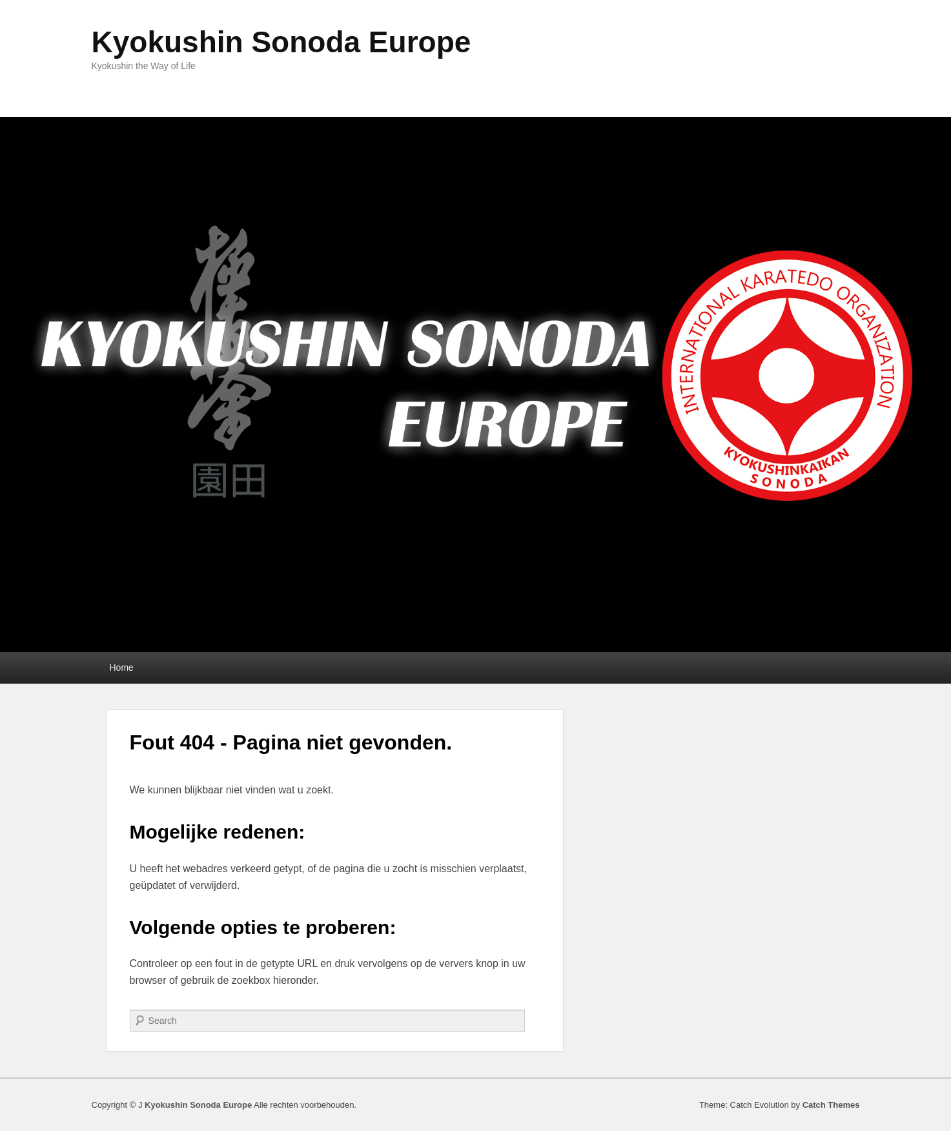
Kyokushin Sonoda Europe (281, 42)
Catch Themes (831, 1105)
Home (122, 667)
